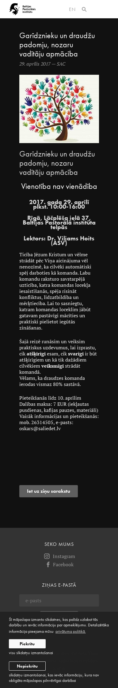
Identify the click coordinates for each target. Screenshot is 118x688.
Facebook (59, 564)
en (72, 9)
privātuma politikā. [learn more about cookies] (70, 631)
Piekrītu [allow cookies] (27, 644)
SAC (61, 63)
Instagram (59, 556)
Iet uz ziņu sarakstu (48, 491)
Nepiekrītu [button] (27, 666)
